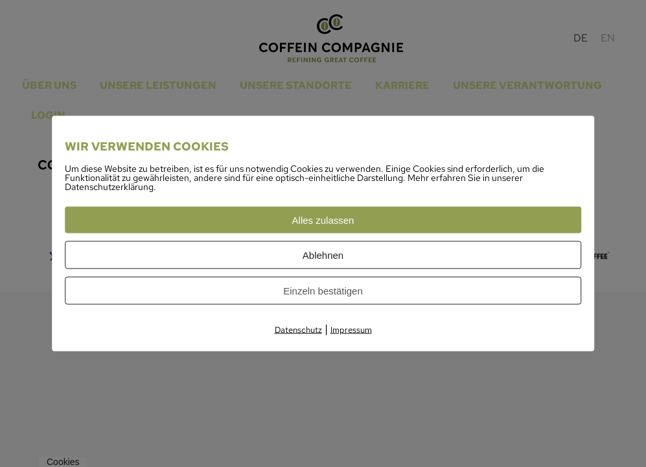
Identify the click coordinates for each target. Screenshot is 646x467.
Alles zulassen (323, 220)
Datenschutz (298, 329)
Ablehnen (323, 255)
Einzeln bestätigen (323, 290)
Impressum (351, 329)
